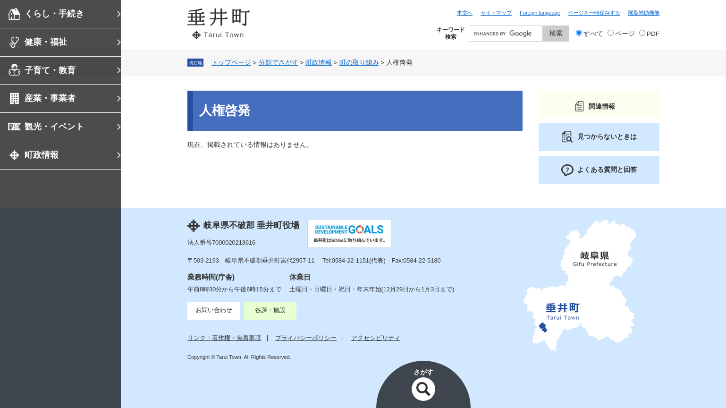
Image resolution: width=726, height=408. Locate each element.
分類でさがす (278, 62)
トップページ (231, 62)
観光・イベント (54, 126)
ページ (625, 33)
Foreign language (540, 13)
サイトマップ (496, 13)
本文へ (465, 13)
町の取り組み (359, 62)
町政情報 (42, 155)
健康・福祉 (46, 42)
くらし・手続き (54, 13)
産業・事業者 (50, 98)
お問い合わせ (213, 310)
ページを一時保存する (594, 13)
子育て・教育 (50, 70)
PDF (653, 33)
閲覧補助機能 (643, 13)
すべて (593, 33)
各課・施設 (270, 310)
